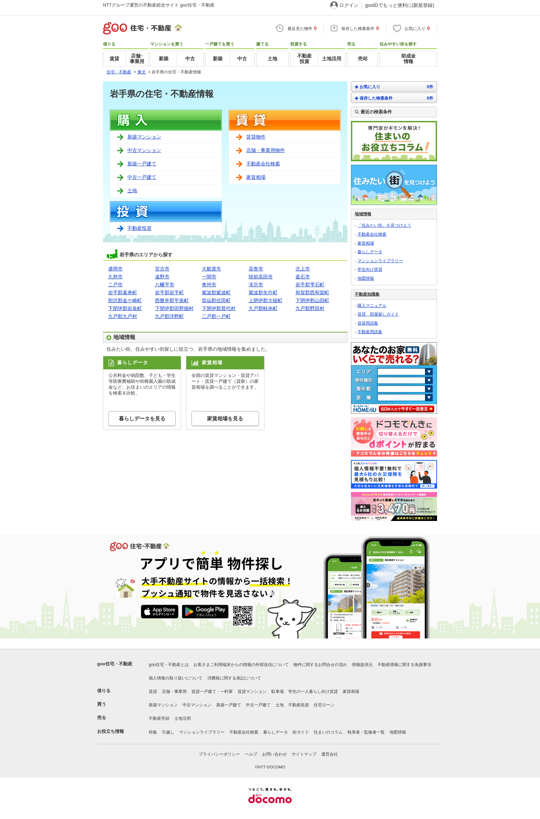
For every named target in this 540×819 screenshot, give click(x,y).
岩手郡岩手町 (169, 292)
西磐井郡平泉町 (172, 300)
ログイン (349, 5)
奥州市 (209, 284)
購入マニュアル (371, 305)
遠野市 (162, 276)
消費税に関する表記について (234, 678)
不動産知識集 (367, 294)
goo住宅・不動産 (114, 663)
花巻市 (256, 269)
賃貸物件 (256, 137)
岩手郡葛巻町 (122, 292)
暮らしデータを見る (142, 418)
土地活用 (182, 718)
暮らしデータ (369, 251)
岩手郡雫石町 (309, 284)
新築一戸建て (141, 163)
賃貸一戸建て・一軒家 (212, 691)
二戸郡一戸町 (216, 316)
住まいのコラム (328, 732)
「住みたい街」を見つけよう (384, 225)
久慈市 (115, 276)
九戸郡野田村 (309, 308)
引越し (168, 732)
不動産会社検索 (263, 163)
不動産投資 (139, 228)
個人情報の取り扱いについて (175, 678)
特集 (153, 732)
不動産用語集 (369, 331)
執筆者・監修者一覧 (366, 732)
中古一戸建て (141, 177)
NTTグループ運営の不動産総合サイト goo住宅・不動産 (159, 5)
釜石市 (302, 276)
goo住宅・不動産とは (169, 664)
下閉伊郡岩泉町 (125, 308)
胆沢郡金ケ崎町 (125, 300)
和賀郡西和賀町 (312, 292)
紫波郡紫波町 (216, 292)
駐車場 (277, 691)
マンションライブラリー (380, 260)
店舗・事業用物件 (265, 150)
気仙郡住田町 (216, 300)
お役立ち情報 (110, 731)
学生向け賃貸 (369, 269)
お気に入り (394, 87)
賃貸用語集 (367, 323)
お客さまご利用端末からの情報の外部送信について (241, 664)
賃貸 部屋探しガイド (378, 314)
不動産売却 (159, 718)
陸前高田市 (261, 276)
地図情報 (365, 278)
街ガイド (300, 732)
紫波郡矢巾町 (263, 292)
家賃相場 (256, 177)
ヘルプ (251, 754)
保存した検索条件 (394, 98)
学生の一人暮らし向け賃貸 (313, 691)
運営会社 (329, 754)
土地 (132, 190)
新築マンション (144, 137)
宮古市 (162, 269)
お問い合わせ (274, 754)
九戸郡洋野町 (169, 316)
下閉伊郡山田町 (312, 300)
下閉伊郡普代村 (219, 308)
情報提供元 (362, 664)
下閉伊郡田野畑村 (174, 308)
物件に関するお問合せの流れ (320, 664)
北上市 (302, 269)
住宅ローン (324, 705)
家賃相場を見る (225, 418)
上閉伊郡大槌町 (265, 300)
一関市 (209, 276)
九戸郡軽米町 (263, 308)
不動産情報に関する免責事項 (404, 664)
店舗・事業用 (174, 691)
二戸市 (115, 284)
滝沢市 (256, 284)
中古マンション (144, 150)
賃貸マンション (252, 691)
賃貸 (153, 691)
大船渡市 (211, 269)
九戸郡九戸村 (122, 316)
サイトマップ (304, 754)
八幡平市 (164, 284)
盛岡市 (115, 269)
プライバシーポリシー (219, 754)
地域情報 (363, 214)
